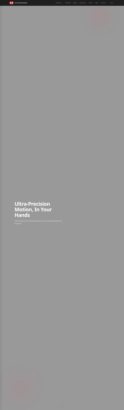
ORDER (75, 3)
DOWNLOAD (82, 3)
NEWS (96, 3)
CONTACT (103, 3)
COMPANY (68, 3)
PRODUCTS (59, 3)
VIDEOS (91, 3)
